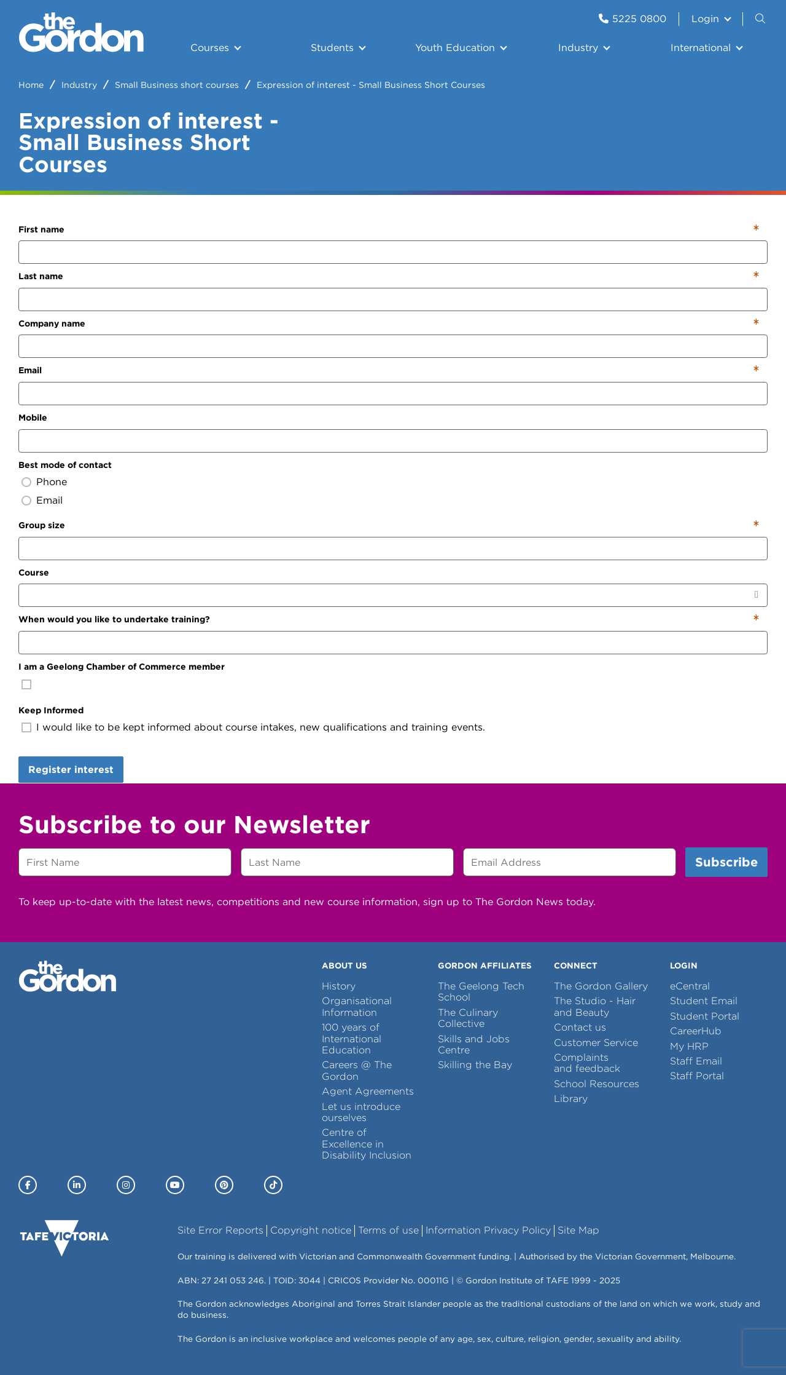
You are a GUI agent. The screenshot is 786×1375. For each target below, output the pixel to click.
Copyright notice (310, 1230)
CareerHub (696, 1031)
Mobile (32, 417)
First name (41, 229)
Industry (578, 47)
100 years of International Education (351, 1038)
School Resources (596, 1084)
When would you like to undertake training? (114, 619)
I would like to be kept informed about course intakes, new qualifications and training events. (260, 727)
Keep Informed (51, 710)
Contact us (580, 1027)
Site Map (578, 1230)
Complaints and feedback (587, 1063)
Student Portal (704, 1016)
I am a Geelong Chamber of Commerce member (121, 667)
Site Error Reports (220, 1230)
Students (332, 47)
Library (571, 1098)
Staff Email (696, 1061)
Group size (41, 525)
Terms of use (388, 1230)
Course (33, 572)
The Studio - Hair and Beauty (595, 1006)
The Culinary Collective (468, 1018)
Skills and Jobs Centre (474, 1044)
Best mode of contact (65, 465)
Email (30, 370)
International (701, 47)
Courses (209, 47)
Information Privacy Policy (488, 1230)
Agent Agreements (368, 1091)
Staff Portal (697, 1076)
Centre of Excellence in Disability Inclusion (366, 1144)
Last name (40, 276)
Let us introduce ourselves (361, 1112)
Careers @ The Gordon (357, 1070)
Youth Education (455, 47)
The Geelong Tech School (481, 991)
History (339, 986)
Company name (51, 323)
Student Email (703, 1001)
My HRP (689, 1046)
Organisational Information (357, 1006)
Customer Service (596, 1042)
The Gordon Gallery (601, 986)
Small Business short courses (177, 85)
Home (31, 85)
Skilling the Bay (475, 1065)
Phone (51, 482)
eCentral (690, 986)
